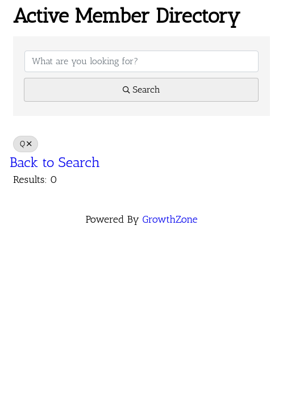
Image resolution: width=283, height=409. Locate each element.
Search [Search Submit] (141, 89)
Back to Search (55, 162)
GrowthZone (169, 219)
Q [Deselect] (25, 143)
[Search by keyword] (141, 61)
